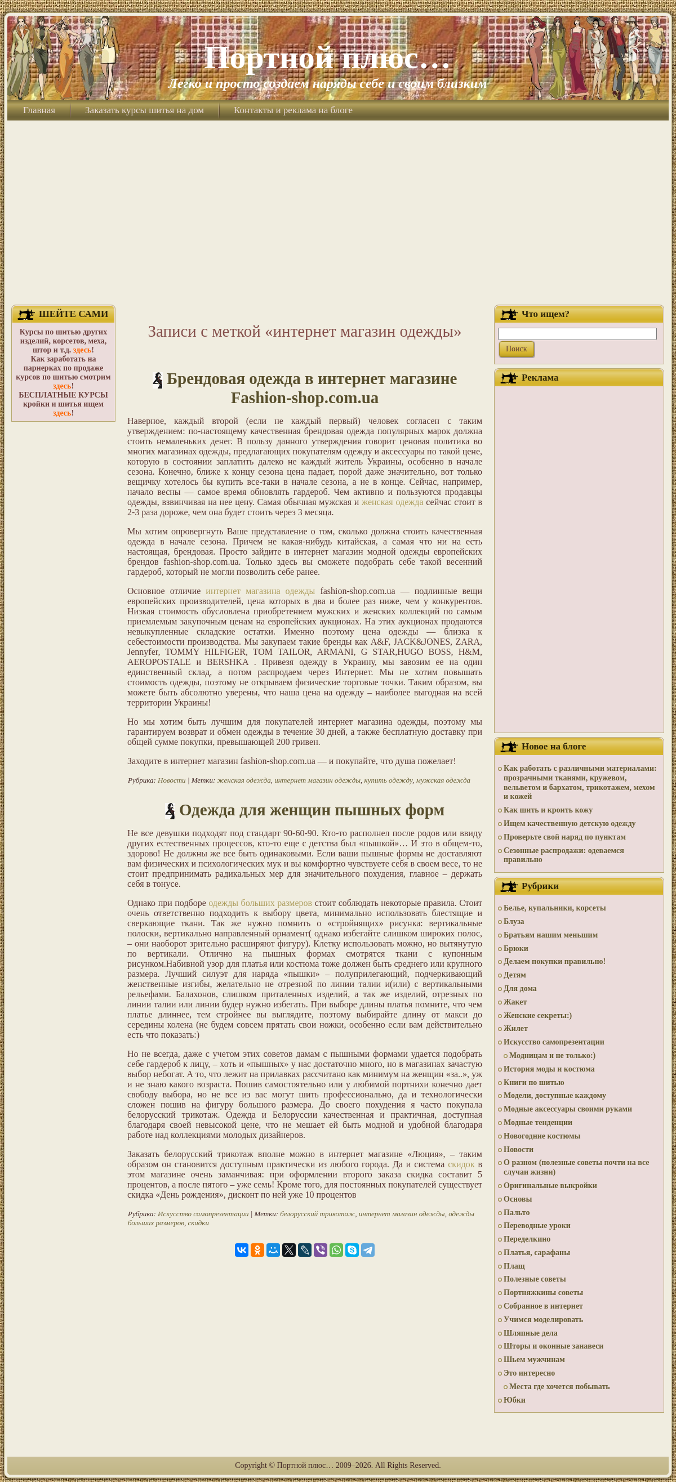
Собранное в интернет (543, 1306)
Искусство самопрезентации (203, 1213)
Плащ (514, 1266)
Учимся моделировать (543, 1319)
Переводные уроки (537, 1225)
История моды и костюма (549, 1069)
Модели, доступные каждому (555, 1095)
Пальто (517, 1212)
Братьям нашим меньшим (551, 935)
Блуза (514, 921)
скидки (198, 1222)
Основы (518, 1199)
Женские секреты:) (538, 1015)
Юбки (515, 1400)
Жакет (515, 1002)
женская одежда (392, 502)
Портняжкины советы (543, 1292)
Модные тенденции (538, 1122)
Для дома (520, 988)
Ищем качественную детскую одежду (569, 823)
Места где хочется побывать (559, 1386)
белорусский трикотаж (317, 1213)
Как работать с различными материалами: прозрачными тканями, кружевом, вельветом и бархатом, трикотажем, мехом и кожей (580, 782)
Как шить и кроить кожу (548, 810)
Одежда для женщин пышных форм (311, 810)
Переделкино (527, 1239)
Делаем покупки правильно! (555, 961)
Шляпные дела (531, 1333)
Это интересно (529, 1373)
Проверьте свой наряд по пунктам (565, 837)
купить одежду (388, 780)
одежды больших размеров (260, 903)
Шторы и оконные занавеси (553, 1346)
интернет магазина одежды (260, 591)
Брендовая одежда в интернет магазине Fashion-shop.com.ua (312, 388)
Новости (172, 780)
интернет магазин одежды (317, 780)
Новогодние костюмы (542, 1136)
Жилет (516, 1028)
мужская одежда (443, 780)
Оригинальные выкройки (550, 1185)
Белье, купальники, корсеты (555, 908)
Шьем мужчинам (534, 1359)
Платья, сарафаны (537, 1252)
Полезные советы (535, 1279)
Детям (515, 975)
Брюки (516, 948)
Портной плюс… (327, 57)
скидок (461, 1164)
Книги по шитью (534, 1082)
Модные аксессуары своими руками (568, 1109)
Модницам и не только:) (552, 1055)
